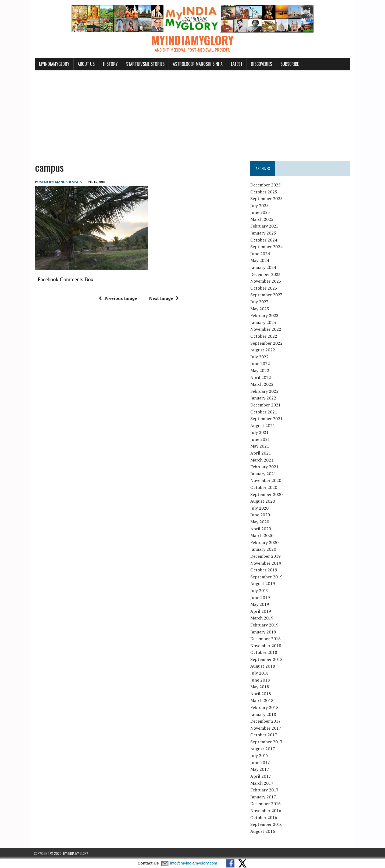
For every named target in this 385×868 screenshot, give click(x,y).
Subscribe (288, 64)
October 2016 (264, 817)
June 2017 (260, 762)
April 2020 (261, 529)
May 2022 (260, 370)
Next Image (163, 298)
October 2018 (264, 652)
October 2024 (264, 240)
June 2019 (260, 597)
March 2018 (262, 701)
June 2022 (260, 364)
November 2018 (266, 646)
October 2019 (264, 570)
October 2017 (264, 735)
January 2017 (263, 797)
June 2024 (260, 254)
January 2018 (263, 714)
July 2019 (260, 590)
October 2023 (264, 288)
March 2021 (262, 460)
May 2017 (260, 769)
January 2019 (263, 632)
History (109, 64)
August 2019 (263, 584)
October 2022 (264, 336)
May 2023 (260, 309)
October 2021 (264, 412)
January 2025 (263, 233)
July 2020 (260, 508)
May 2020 (260, 522)
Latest (235, 64)
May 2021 (260, 446)
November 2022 (266, 329)
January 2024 (263, 267)
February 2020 (265, 542)
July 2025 (260, 205)
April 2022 (261, 377)
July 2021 (260, 432)
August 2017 (263, 749)
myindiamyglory (53, 64)
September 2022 (267, 343)
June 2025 (260, 212)
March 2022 (262, 384)
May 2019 (260, 604)
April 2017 (261, 776)
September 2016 (267, 824)
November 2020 (266, 481)
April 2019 (261, 611)
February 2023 (265, 315)
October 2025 (264, 192)
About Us (85, 64)
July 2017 (260, 755)
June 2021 (260, 439)
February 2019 (265, 625)
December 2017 (266, 721)
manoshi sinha (67, 182)
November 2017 (266, 728)
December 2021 (266, 405)
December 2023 (266, 274)
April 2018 (261, 694)
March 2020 (262, 535)
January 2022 (263, 398)
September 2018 (267, 659)
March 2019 (262, 618)
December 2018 (266, 639)
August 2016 (263, 831)
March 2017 (262, 783)
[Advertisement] (192, 112)
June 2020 (260, 515)
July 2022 (260, 357)
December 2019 (266, 556)
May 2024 (260, 261)
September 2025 (267, 198)
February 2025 (265, 226)
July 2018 (260, 673)
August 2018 (263, 666)
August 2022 (263, 350)
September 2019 (267, 577)
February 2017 (265, 790)
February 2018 (265, 707)
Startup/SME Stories (144, 64)
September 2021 (267, 419)
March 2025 (262, 219)
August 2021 (263, 425)
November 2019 (266, 563)
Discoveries (260, 64)
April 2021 (261, 453)
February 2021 (265, 467)
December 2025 (266, 185)
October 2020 (264, 487)
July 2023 (260, 302)
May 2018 (260, 687)
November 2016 (266, 810)
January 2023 (263, 322)
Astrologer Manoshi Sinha (197, 64)
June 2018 (260, 680)
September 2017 (267, 742)
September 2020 (267, 494)
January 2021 (263, 474)
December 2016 (266, 804)
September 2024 (267, 247)
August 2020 (263, 501)
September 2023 (267, 295)
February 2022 (265, 391)
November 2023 (266, 281)
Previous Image (117, 298)
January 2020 (263, 549)
